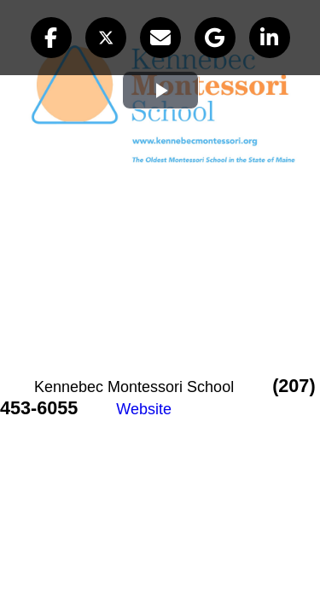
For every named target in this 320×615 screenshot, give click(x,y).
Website (144, 409)
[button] (51, 37)
